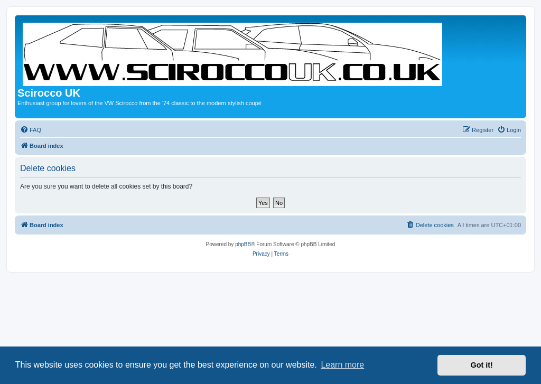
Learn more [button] (342, 364)
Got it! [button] (482, 365)
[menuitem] (30, 130)
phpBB (243, 244)
